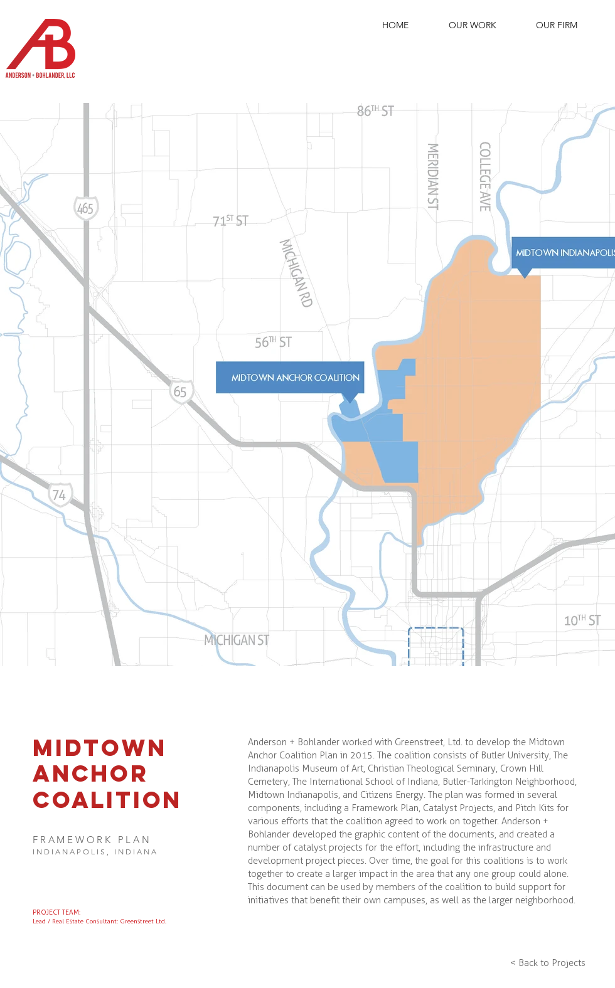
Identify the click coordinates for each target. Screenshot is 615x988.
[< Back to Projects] (547, 962)
